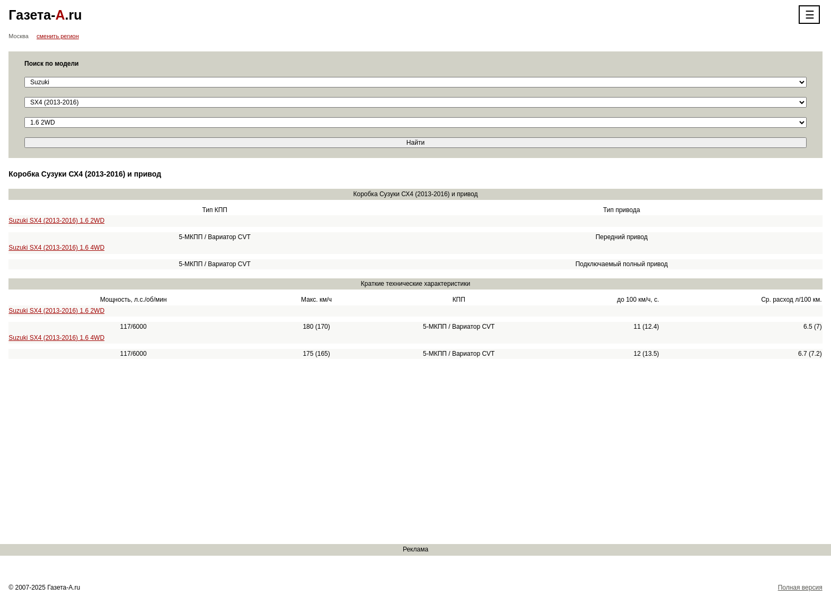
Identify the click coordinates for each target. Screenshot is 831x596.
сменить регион (58, 36)
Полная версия (800, 587)
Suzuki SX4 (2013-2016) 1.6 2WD (56, 220)
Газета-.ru (45, 14)
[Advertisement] (318, 452)
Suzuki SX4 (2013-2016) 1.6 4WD (56, 247)
